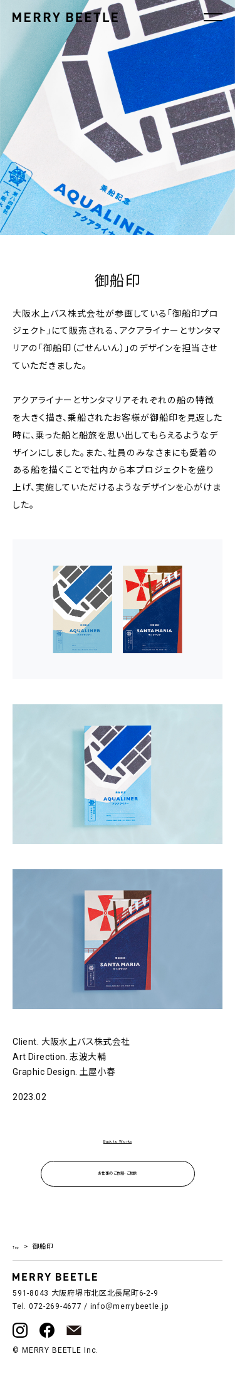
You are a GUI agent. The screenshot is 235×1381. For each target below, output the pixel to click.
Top (18, 1255)
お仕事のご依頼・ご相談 (117, 1178)
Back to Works (117, 1141)
